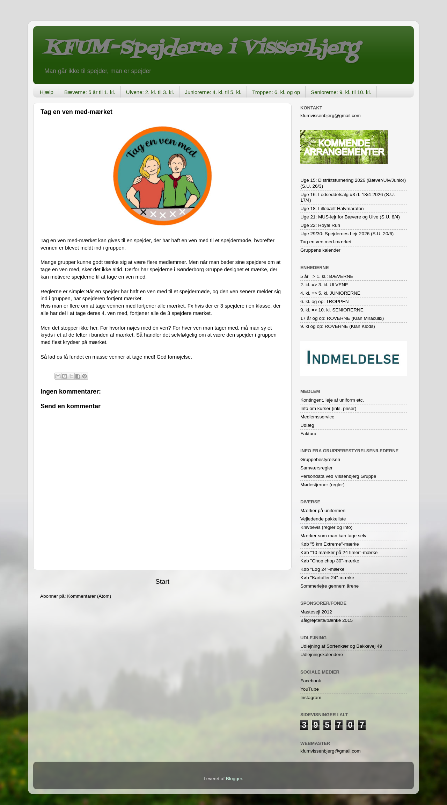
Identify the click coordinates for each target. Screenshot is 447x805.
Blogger (234, 778)
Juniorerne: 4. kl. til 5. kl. (213, 92)
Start (162, 581)
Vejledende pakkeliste (323, 519)
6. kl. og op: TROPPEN (324, 301)
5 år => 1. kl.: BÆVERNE (326, 276)
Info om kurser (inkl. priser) (328, 408)
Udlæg (307, 425)
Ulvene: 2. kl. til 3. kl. (150, 92)
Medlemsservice (317, 416)
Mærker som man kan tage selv (333, 535)
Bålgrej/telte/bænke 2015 (326, 620)
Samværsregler (316, 467)
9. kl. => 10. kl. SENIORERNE (332, 309)
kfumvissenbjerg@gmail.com (330, 115)
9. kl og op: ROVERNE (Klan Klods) (337, 326)
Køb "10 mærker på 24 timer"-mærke (339, 552)
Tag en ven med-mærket (325, 241)
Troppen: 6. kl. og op (276, 92)
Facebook (310, 680)
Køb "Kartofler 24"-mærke (327, 577)
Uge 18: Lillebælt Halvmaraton (332, 208)
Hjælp (46, 92)
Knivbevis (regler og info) (326, 527)
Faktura (308, 433)
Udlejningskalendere (321, 654)
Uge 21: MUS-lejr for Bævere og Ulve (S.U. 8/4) (350, 217)
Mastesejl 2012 (316, 611)
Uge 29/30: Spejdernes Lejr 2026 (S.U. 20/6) (347, 233)
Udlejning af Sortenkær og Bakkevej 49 (341, 646)
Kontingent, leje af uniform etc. (332, 400)
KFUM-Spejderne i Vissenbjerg (201, 48)
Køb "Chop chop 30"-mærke (329, 560)
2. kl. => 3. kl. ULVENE (324, 284)
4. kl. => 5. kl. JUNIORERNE (330, 293)
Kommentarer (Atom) (89, 596)
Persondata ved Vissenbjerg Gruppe (338, 476)
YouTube (309, 689)
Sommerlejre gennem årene (329, 586)
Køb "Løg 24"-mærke (322, 569)
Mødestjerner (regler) (322, 484)
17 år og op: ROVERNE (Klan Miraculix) (342, 318)
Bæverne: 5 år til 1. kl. (89, 92)
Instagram (310, 697)
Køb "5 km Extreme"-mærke (329, 544)
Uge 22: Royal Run (320, 225)
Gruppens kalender (320, 250)
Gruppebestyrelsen (320, 459)
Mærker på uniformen (322, 510)
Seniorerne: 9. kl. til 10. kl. (341, 92)
